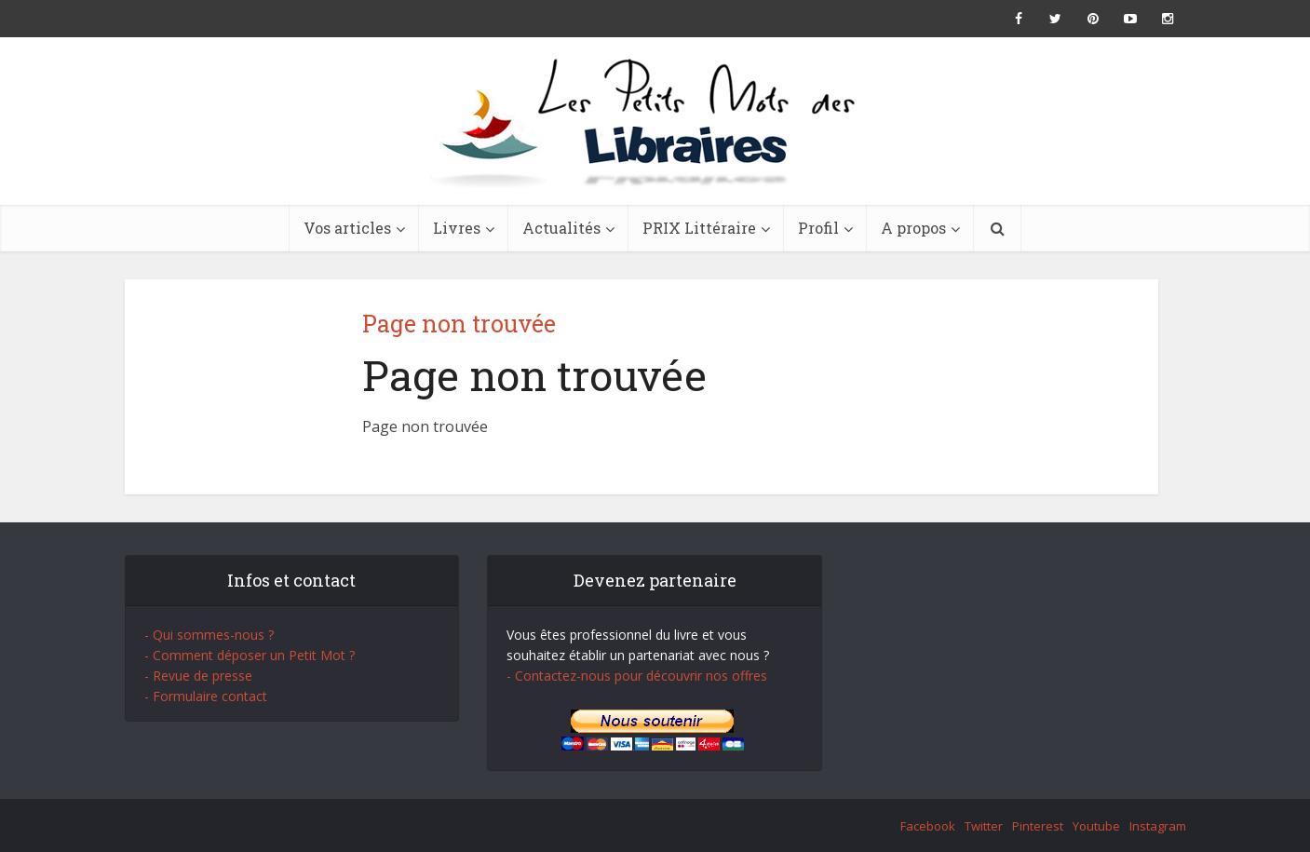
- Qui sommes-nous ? (209, 634)
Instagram (1157, 826)
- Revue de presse (198, 675)
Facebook (927, 826)
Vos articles (347, 227)
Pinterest (1037, 826)
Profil (818, 227)
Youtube (1096, 826)
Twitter (984, 826)
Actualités (561, 227)
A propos (913, 227)
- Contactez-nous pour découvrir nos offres (636, 675)
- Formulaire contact (205, 696)
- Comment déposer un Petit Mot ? (249, 655)
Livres (456, 227)
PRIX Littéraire (699, 227)
